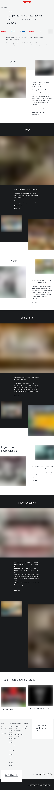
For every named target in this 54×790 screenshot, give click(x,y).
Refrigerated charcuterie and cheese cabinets (12, 744)
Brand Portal (18, 736)
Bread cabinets (12, 748)
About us (3, 726)
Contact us (26, 726)
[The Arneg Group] (13, 699)
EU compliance (19, 726)
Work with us (26, 728)
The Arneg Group (4, 728)
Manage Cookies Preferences (41, 784)
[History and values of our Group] (40, 698)
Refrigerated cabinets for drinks (11, 756)
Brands (2, 731)
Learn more (17, 208)
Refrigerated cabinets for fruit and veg (12, 764)
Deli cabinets (11, 760)
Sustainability (3, 733)
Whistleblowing (48, 785)
